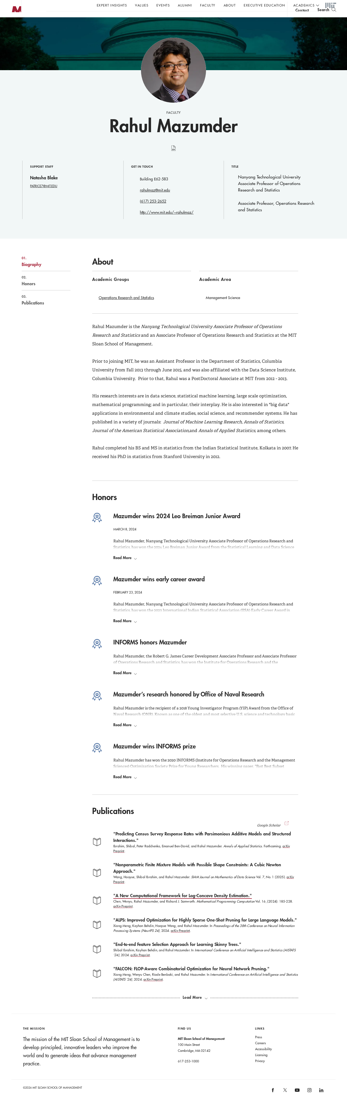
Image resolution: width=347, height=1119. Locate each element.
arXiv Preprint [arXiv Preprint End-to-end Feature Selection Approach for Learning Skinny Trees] (140, 966)
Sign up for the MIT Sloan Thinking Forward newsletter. (183, 19)
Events (163, 5)
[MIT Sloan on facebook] (273, 1102)
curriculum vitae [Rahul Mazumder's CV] (173, 162)
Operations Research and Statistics (126, 308)
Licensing (261, 1065)
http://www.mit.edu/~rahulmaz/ (167, 223)
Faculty (208, 5)
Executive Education (264, 5)
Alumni (185, 5)
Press (258, 1048)
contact (302, 19)
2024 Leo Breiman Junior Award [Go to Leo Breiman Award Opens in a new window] (182, 558)
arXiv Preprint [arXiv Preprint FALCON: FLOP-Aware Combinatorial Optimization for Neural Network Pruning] (153, 990)
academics (304, 5)
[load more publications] (195, 1008)
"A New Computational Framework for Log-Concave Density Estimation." (182, 906)
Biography (40, 272)
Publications (40, 311)
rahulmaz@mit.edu (155, 201)
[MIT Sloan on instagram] (309, 1102)
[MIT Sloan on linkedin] (321, 1102)
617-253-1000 (188, 1072)
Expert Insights (112, 5)
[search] (326, 19)
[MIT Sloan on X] (285, 1102)
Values (141, 5)
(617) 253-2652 (153, 212)
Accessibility (263, 1060)
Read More (125, 568)
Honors (40, 291)
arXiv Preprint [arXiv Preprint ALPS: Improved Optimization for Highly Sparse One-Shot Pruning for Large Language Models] (180, 941)
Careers (260, 1054)
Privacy (260, 1071)
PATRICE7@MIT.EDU (43, 196)
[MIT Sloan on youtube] (296, 1104)
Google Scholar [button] (273, 836)
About (230, 5)
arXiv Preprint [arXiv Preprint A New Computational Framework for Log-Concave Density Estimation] (123, 917)
